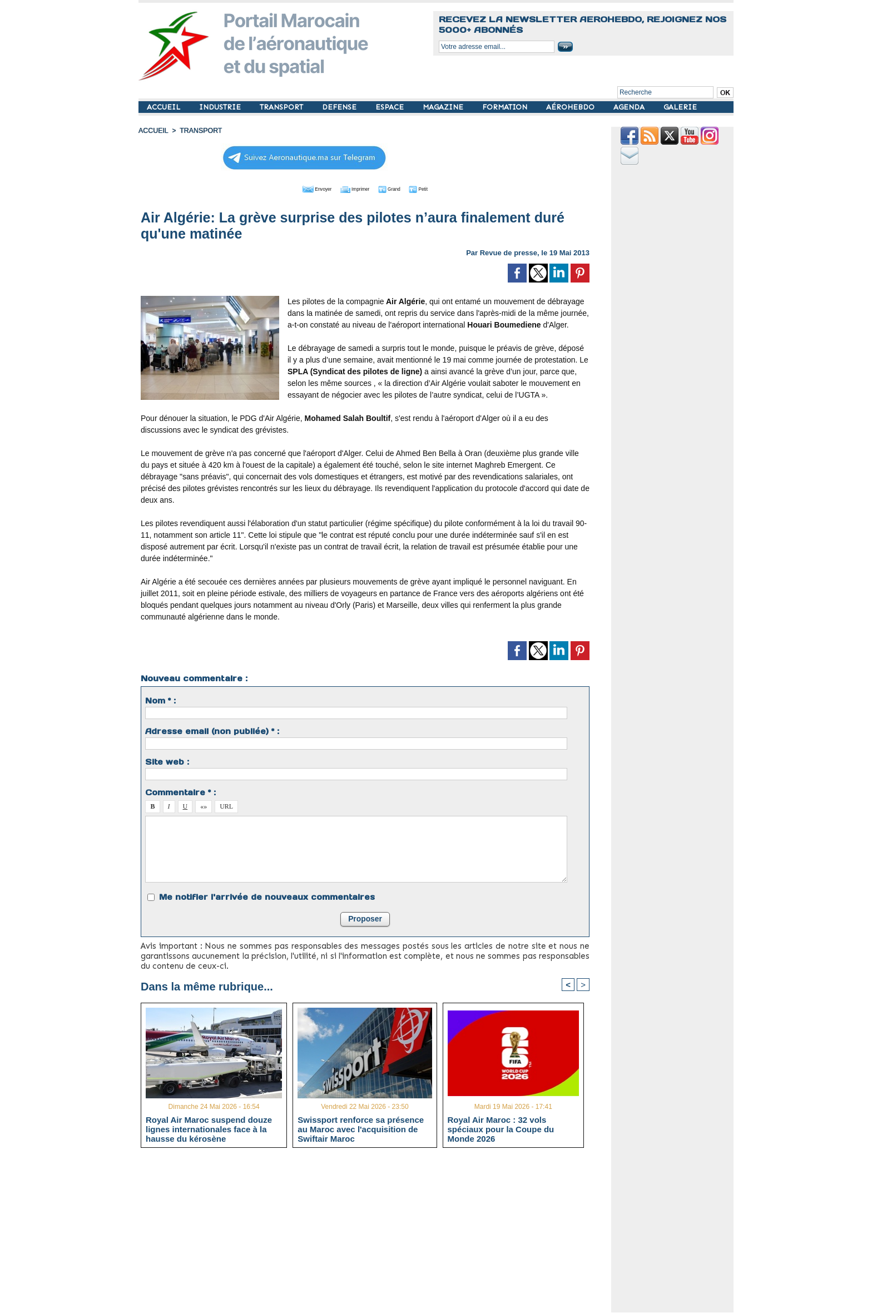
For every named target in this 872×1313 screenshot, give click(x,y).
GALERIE (680, 107)
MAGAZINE (444, 107)
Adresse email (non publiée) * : (212, 730)
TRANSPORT (282, 107)
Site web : (167, 761)
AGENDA (630, 107)
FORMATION (505, 107)
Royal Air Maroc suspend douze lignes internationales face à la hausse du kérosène (209, 1128)
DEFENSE (340, 107)
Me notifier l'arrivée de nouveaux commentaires (267, 896)
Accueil (152, 131)
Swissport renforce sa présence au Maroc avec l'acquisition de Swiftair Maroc (361, 1128)
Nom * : (160, 700)
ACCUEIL (164, 107)
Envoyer (302, 188)
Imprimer (352, 188)
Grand (399, 188)
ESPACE (390, 107)
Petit (436, 188)
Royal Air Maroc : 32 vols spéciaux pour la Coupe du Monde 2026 (501, 1128)
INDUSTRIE (221, 107)
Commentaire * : (180, 791)
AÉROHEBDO (571, 107)
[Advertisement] (373, 1234)
